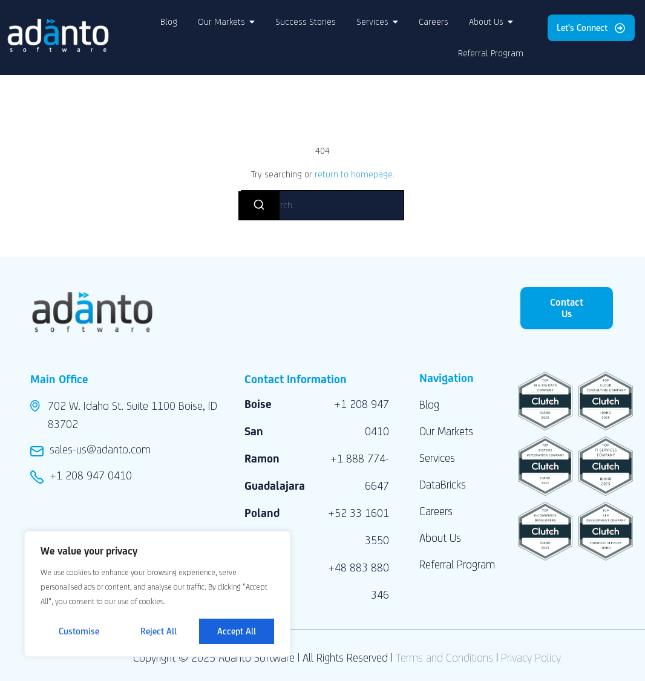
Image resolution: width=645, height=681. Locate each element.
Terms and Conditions (444, 657)
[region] (157, 594)
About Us (440, 537)
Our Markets (446, 431)
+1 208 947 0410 (91, 475)
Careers (436, 511)
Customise (79, 631)
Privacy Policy (531, 657)
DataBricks (442, 484)
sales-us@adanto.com (100, 449)
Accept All (236, 631)
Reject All (158, 631)
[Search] (259, 205)
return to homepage (354, 174)
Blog (429, 404)
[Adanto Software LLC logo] (58, 35)
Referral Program (457, 564)
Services (437, 457)
